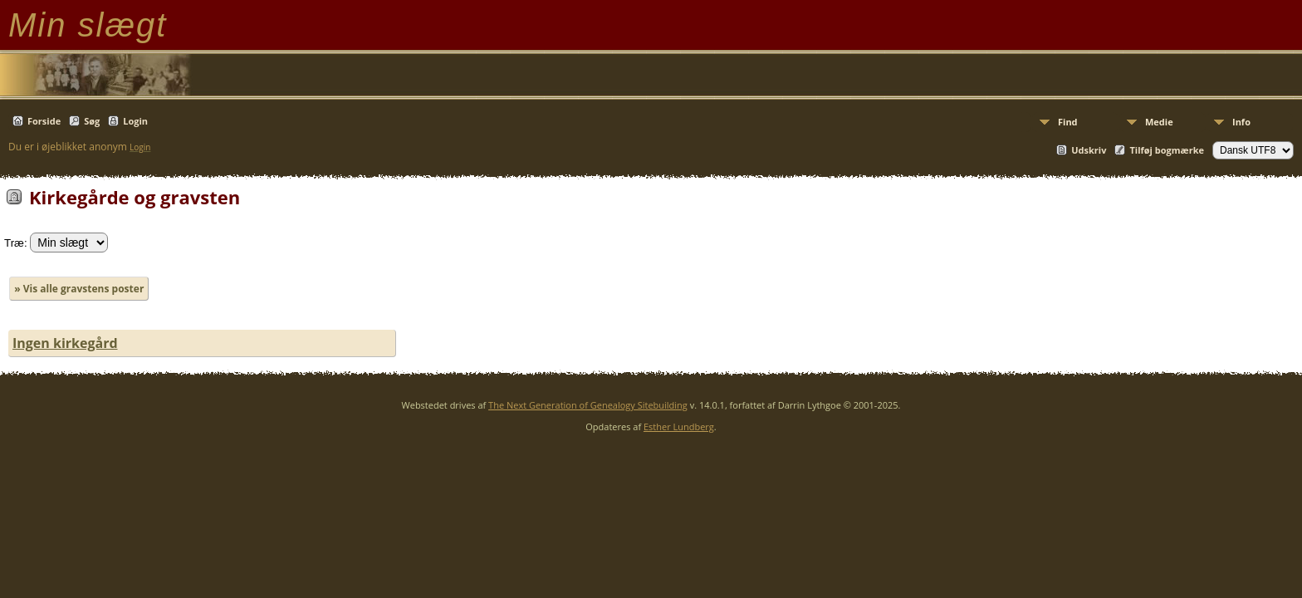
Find (1068, 121)
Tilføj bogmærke (1166, 150)
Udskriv (1088, 150)
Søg (92, 121)
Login (135, 121)
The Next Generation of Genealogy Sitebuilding (588, 405)
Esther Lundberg (679, 426)
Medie (1159, 121)
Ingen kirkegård (65, 343)
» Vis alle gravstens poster (79, 289)
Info (1241, 121)
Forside (44, 121)
